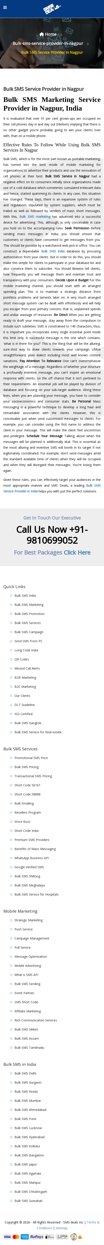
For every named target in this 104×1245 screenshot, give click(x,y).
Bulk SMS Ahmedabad (30, 1110)
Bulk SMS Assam (26, 1038)
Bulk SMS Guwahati (28, 1201)
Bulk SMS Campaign (28, 632)
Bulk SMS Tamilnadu (29, 1047)
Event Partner (24, 993)
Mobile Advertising (27, 965)
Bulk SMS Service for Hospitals (36, 894)
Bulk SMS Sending (27, 984)
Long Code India (26, 650)
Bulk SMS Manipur (27, 1182)
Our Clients (22, 696)
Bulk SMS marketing (34, 216)
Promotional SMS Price (31, 758)
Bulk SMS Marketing (28, 605)
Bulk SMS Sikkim (26, 1029)
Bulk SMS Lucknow (28, 1128)
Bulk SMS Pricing (26, 767)
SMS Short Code (26, 1002)
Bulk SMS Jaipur (25, 1164)
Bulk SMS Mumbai (27, 1100)
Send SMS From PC (28, 641)
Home (48, 34)
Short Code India (26, 831)
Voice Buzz (22, 821)
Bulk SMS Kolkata (27, 1146)
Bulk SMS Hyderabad (29, 1137)
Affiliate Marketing (27, 1011)
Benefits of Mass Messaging (35, 849)
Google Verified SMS (29, 867)
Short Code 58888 (27, 794)
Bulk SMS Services (27, 623)
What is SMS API (26, 975)
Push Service (23, 929)
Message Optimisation (30, 956)
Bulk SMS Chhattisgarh (30, 1191)
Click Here (77, 552)
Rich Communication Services (35, 1020)
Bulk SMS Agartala (27, 1173)
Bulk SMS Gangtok (27, 723)
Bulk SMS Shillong (27, 876)
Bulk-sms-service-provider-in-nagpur (48, 43)
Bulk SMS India (53, 251)
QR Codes (21, 659)
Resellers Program (27, 812)
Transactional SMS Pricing (33, 776)
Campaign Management (31, 938)
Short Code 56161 (27, 785)
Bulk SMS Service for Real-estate (38, 732)
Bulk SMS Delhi (25, 1073)
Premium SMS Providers (31, 840)
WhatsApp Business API (31, 858)
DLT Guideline (24, 705)
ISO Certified (23, 714)
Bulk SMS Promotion (29, 614)
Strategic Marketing (28, 920)
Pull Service (22, 947)
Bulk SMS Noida (26, 1091)
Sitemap (61, 1228)
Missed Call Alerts (27, 668)
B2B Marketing (25, 677)
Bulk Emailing (24, 803)
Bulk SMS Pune (25, 1119)
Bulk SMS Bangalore (29, 1155)
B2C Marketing (25, 686)
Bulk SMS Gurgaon (27, 1082)
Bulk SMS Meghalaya (29, 885)
